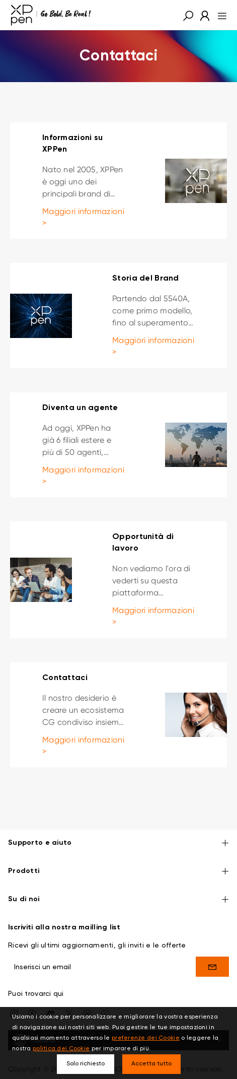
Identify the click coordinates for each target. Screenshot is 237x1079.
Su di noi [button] (118, 900)
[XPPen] (51, 15)
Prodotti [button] (118, 872)
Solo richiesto (85, 1064)
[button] (188, 15)
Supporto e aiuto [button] (118, 843)
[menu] (219, 15)
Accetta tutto (151, 1064)
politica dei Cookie (61, 1049)
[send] (212, 967)
